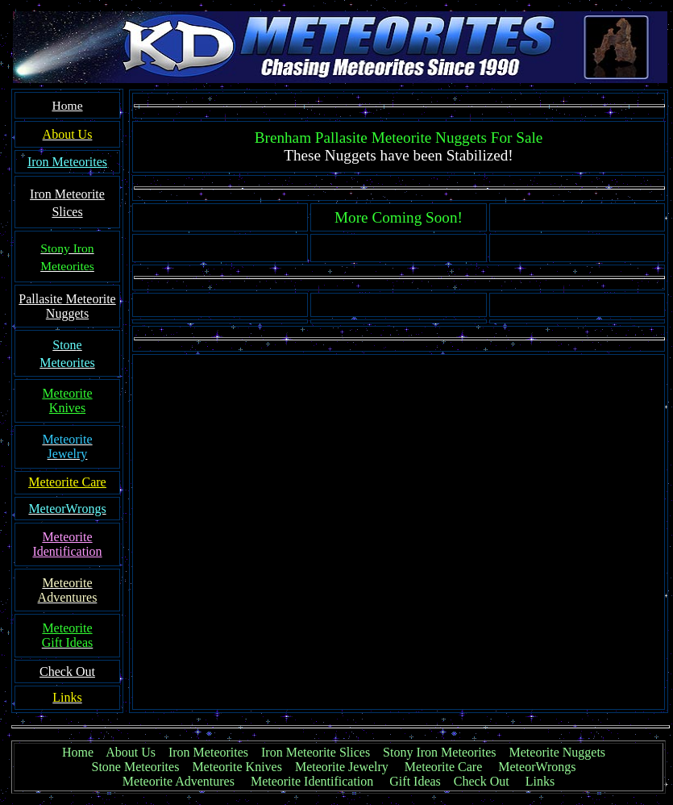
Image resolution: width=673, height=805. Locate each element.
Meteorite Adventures (179, 781)
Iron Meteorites (208, 752)
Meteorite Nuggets (557, 752)
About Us (131, 752)
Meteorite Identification (312, 781)
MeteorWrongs (536, 767)
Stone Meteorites (136, 767)
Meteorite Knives (237, 767)
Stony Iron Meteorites (446, 752)
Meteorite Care (443, 767)
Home (77, 752)
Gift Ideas (415, 781)
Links (540, 781)
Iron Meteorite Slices (315, 752)
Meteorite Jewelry (347, 767)
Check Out (481, 781)
